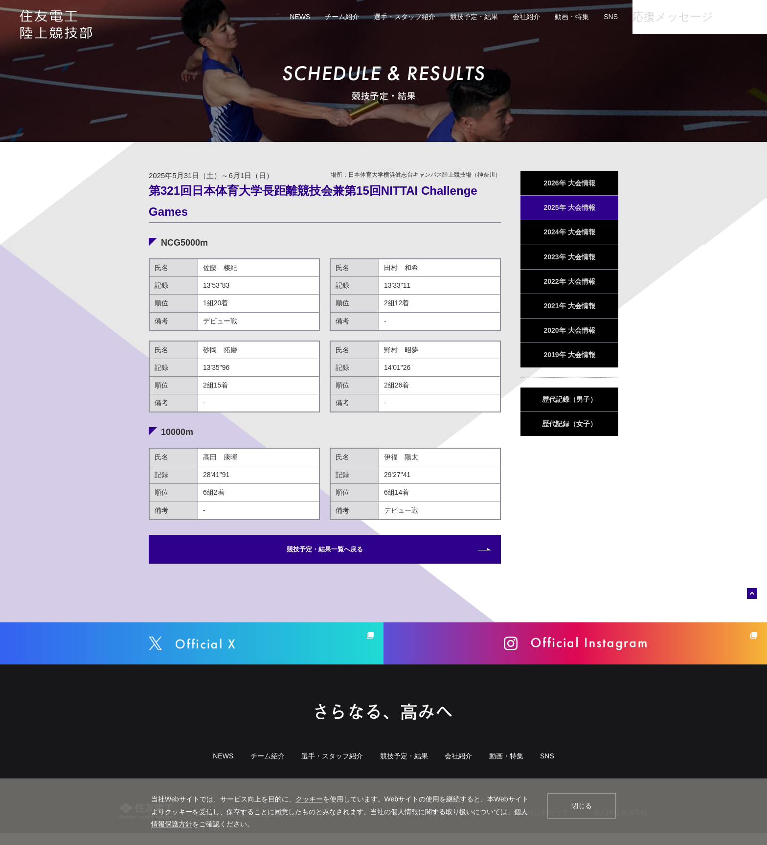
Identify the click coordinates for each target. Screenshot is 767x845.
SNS (578, 17)
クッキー (309, 799)
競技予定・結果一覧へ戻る (325, 552)
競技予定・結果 (441, 17)
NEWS (267, 17)
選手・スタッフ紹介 (372, 17)
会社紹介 (493, 17)
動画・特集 (539, 17)
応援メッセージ (641, 17)
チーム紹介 (309, 17)
